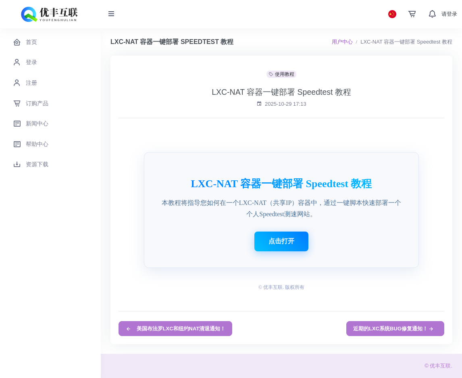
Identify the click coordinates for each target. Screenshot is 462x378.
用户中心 (342, 42)
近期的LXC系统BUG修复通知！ (393, 329)
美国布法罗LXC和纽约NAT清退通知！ (175, 329)
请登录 (449, 14)
